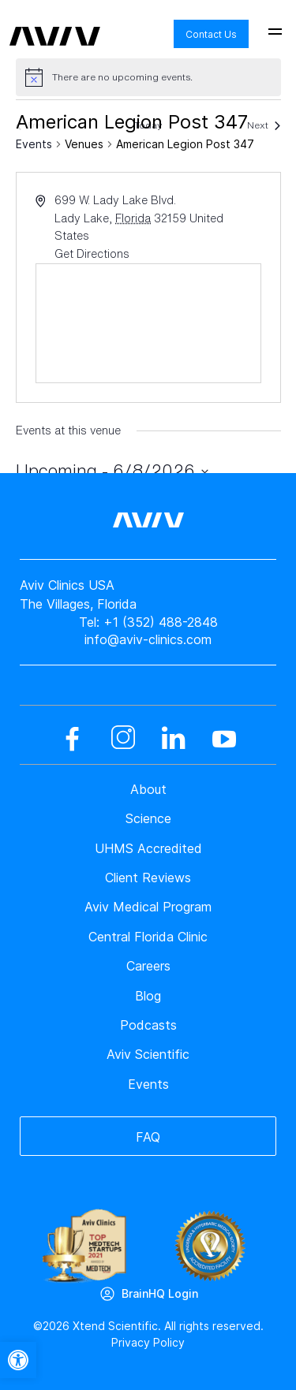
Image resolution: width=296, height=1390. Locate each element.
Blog (148, 996)
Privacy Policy (148, 1342)
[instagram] (123, 739)
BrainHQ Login (160, 1293)
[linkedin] (173, 739)
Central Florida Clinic (148, 937)
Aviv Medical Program (148, 907)
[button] (18, 1360)
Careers (148, 966)
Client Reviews (148, 877)
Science (148, 818)
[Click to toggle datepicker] (112, 471)
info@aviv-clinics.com (148, 639)
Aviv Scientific (148, 1054)
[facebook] (72, 739)
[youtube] (224, 739)
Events (34, 144)
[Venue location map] (148, 323)
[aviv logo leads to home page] (54, 24)
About (148, 789)
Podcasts (148, 1025)
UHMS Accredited (148, 848)
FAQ (148, 1137)
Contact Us (211, 34)
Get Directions (91, 253)
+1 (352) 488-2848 (160, 622)
